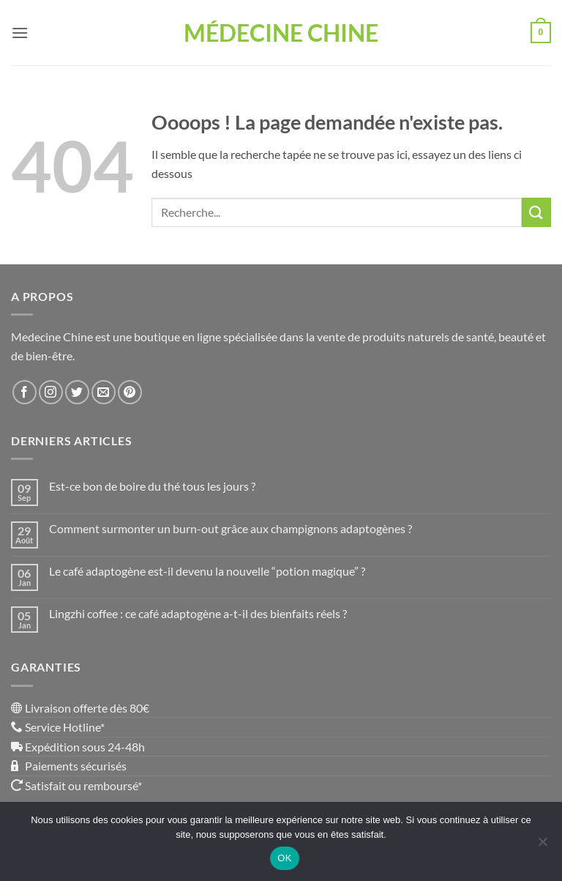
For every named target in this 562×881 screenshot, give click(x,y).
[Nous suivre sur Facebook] (24, 392)
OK (284, 857)
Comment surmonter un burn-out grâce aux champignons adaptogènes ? (230, 528)
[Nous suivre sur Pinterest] (130, 392)
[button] (20, 33)
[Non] (542, 846)
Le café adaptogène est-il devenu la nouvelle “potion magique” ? (207, 571)
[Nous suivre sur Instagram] (51, 392)
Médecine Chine (281, 33)
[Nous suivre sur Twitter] (77, 392)
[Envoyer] (536, 212)
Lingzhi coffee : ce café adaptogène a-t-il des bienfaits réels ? (198, 613)
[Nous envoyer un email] (103, 392)
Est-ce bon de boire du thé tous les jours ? (152, 486)
